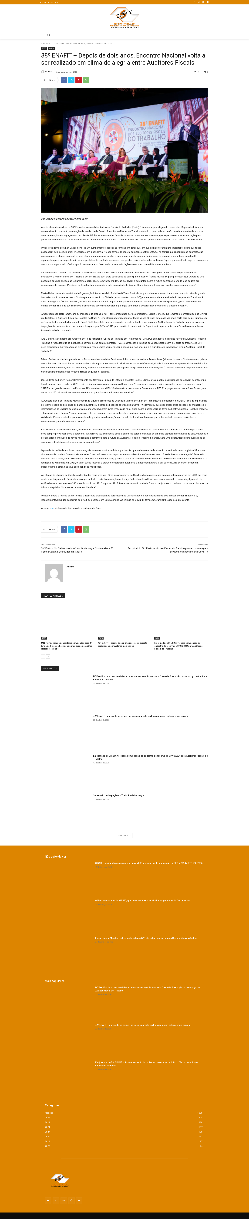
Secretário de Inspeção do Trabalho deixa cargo (118, 795)
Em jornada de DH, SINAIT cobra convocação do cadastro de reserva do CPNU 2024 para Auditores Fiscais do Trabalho (178, 646)
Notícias (51, 48)
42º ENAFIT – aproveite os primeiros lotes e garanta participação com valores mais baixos (140, 716)
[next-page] (48, 656)
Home (44, 43)
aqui (52, 508)
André (51, 72)
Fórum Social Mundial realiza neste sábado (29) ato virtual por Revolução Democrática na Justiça (146, 938)
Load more (124, 835)
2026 (44, 638)
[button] (49, 35)
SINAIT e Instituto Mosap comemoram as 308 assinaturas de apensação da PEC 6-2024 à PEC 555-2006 (148, 863)
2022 (51, 43)
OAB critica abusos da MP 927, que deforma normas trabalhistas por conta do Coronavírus (142, 900)
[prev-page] (43, 656)
